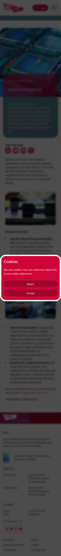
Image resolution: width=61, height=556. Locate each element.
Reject (30, 283)
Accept (30, 293)
